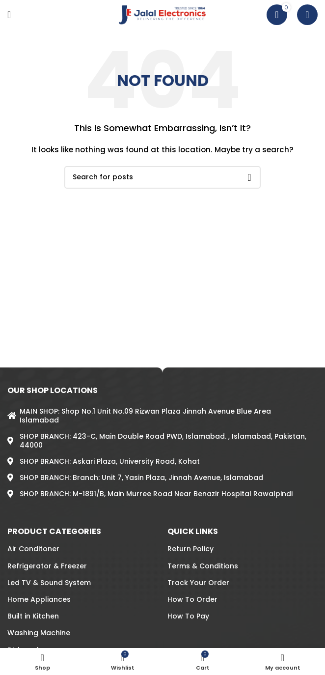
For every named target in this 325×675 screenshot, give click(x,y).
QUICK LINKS (192, 531)
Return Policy (190, 549)
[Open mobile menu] (9, 15)
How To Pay (188, 616)
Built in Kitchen (33, 616)
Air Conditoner (33, 549)
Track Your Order (198, 583)
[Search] (307, 15)
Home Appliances (39, 599)
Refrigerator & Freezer (47, 566)
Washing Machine (38, 633)
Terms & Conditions (202, 566)
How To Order (192, 599)
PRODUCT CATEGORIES (54, 531)
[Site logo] (162, 14)
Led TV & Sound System (49, 583)
